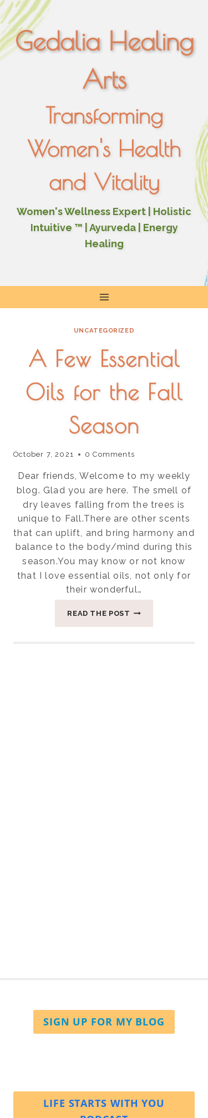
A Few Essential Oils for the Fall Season (104, 392)
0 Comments (110, 454)
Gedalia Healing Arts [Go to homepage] (104, 60)
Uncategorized (104, 330)
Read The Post (110, 616)
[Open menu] (104, 296)
